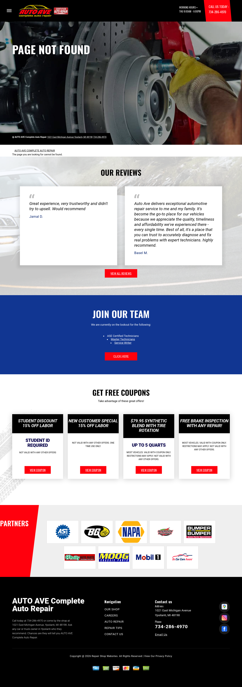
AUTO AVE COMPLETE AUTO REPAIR (35, 150)
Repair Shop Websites (105, 656)
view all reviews (121, 273)
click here (121, 356)
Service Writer (122, 342)
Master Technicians (123, 339)
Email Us (161, 634)
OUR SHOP (112, 609)
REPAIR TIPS (113, 628)
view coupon (38, 470)
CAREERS (111, 615)
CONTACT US (113, 634)
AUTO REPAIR (114, 621)
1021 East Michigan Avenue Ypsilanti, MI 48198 (69, 137)
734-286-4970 (217, 11)
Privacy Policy (164, 656)
